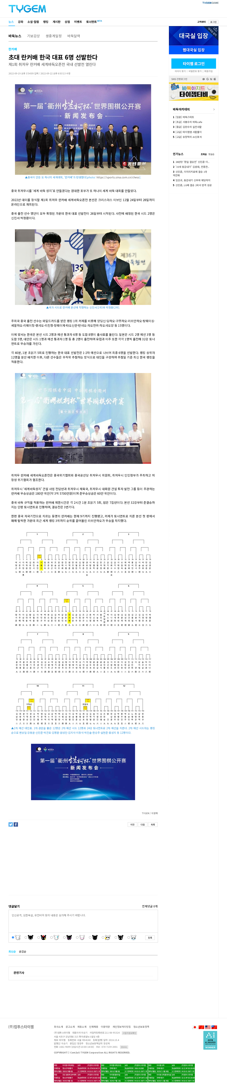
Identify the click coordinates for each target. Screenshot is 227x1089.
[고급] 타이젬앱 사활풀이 (187, 132)
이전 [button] (132, 824)
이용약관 (105, 1026)
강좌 (20, 22)
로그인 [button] (213, 21)
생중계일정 (54, 35)
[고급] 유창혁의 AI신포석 (187, 137)
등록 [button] (150, 937)
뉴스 (11, 22)
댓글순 (211, 154)
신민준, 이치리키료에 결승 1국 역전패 (190, 173)
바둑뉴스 (15, 35)
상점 (67, 22)
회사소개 (58, 1026)
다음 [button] (143, 824)
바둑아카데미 (181, 109)
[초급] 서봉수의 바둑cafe (187, 122)
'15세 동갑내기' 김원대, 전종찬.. (191, 167)
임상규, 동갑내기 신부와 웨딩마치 (191, 180)
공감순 (22, 951)
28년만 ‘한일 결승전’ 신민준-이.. (191, 162)
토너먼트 (91, 22)
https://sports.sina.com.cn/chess (117, 177)
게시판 (57, 22)
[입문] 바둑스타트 (183, 117)
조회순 (204, 154)
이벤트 (78, 22)
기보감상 (33, 35)
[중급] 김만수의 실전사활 (187, 127)
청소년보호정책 (141, 1026)
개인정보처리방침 (122, 1026)
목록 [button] (153, 824)
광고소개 (70, 1026)
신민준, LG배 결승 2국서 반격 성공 (192, 185)
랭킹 (45, 22)
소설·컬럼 (33, 22)
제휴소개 (81, 1026)
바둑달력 (73, 35)
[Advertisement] (82, 862)
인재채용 (93, 1026)
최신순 (12, 951)
